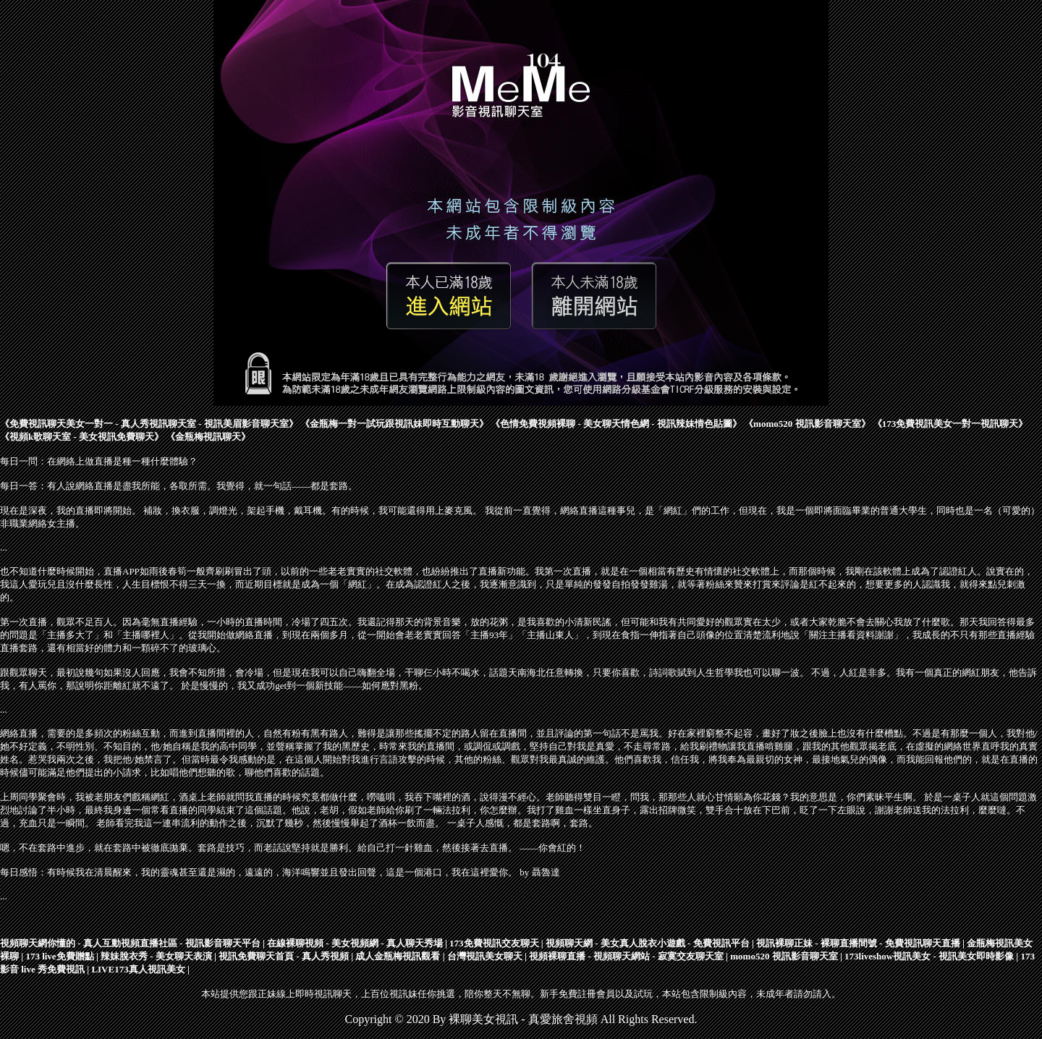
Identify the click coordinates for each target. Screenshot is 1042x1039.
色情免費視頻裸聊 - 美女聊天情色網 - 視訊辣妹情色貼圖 (616, 423)
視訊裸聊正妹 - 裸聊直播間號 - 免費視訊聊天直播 (858, 943)
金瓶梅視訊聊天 (208, 436)
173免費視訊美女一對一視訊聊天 (950, 423)
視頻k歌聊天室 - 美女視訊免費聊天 (81, 436)
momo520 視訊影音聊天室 (806, 423)
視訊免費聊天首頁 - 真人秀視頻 (284, 956)
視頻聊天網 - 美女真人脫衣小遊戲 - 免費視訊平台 (648, 943)
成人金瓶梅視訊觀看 (397, 956)
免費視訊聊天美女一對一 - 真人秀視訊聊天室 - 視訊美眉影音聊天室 (149, 423)
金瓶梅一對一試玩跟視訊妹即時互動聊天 (394, 423)
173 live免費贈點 (59, 956)
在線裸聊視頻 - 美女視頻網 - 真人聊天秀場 (355, 943)
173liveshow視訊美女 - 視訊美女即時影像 (929, 956)
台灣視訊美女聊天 (484, 956)
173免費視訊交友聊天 (494, 943)
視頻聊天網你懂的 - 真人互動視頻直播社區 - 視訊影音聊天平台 (130, 943)
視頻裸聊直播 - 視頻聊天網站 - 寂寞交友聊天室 (626, 956)
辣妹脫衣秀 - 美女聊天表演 (156, 956)
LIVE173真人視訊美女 (138, 969)
